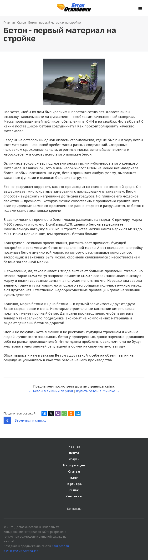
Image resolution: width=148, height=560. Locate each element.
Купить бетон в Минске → (97, 391)
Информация (74, 465)
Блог (74, 478)
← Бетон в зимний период (51, 391)
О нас (74, 490)
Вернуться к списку (25, 420)
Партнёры (74, 484)
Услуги (74, 459)
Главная (9, 22)
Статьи (21, 22)
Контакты (74, 496)
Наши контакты (8, 7)
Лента (74, 453)
